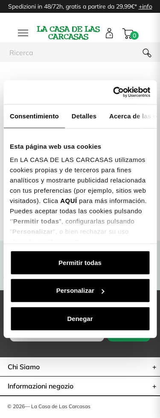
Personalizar (80, 290)
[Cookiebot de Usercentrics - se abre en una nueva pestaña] (114, 92)
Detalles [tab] (84, 115)
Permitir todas (80, 262)
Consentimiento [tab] (34, 115)
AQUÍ (68, 200)
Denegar (80, 318)
